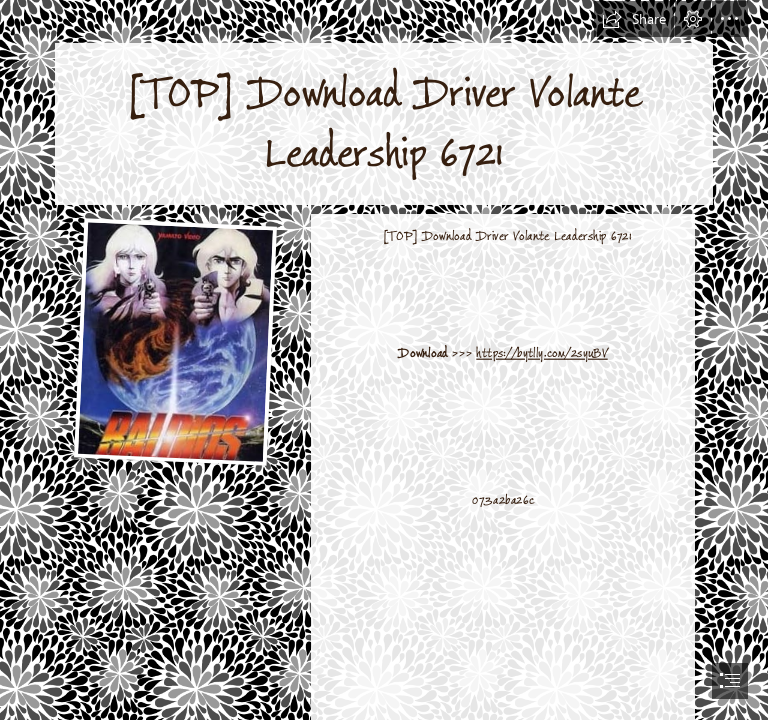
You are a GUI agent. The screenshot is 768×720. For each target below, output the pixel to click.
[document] (384, 360)
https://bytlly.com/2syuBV (541, 353)
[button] (634, 19)
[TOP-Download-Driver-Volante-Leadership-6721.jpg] (174, 340)
